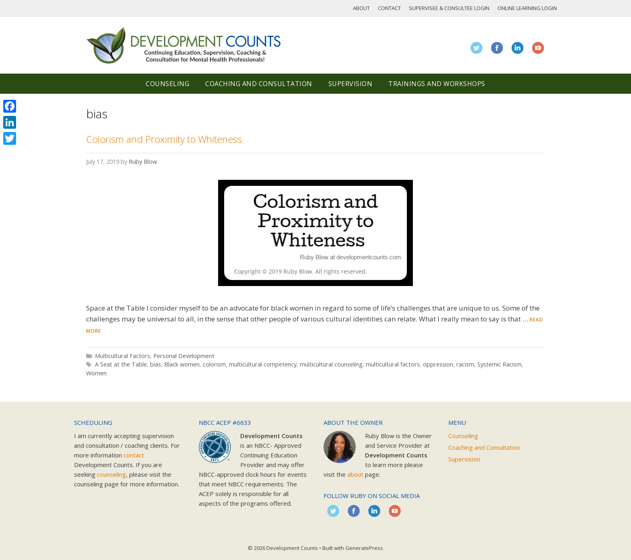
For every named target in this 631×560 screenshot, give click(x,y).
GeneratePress (364, 548)
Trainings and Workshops (436, 83)
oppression (438, 364)
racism (465, 364)
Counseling (167, 83)
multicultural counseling (331, 364)
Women (96, 373)
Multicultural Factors (122, 356)
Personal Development (183, 356)
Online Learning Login (527, 8)
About (361, 8)
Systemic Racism (499, 364)
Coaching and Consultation (258, 83)
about (355, 474)
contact (134, 455)
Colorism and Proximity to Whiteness (164, 139)
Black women (182, 364)
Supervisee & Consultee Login (449, 8)
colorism (214, 364)
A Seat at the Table (121, 364)
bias (155, 364)
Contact (389, 8)
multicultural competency (263, 364)
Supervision (350, 83)
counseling (111, 474)
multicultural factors (393, 364)
